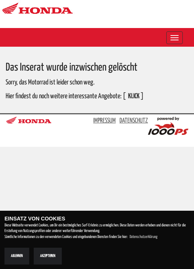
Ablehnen (17, 256)
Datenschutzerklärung (143, 237)
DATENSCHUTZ (133, 121)
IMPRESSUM (104, 121)
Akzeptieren (47, 256)
